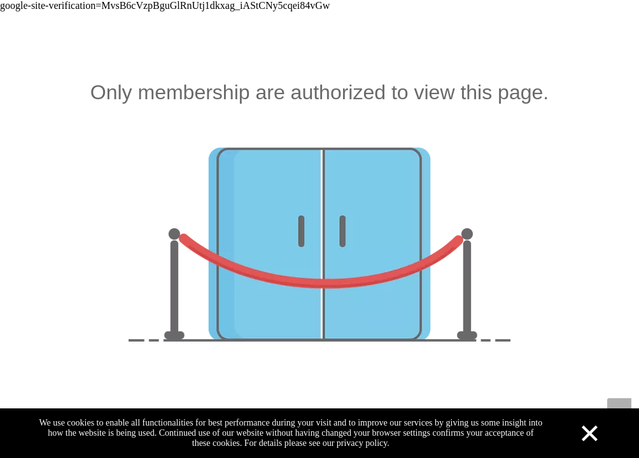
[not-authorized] (319, 245)
